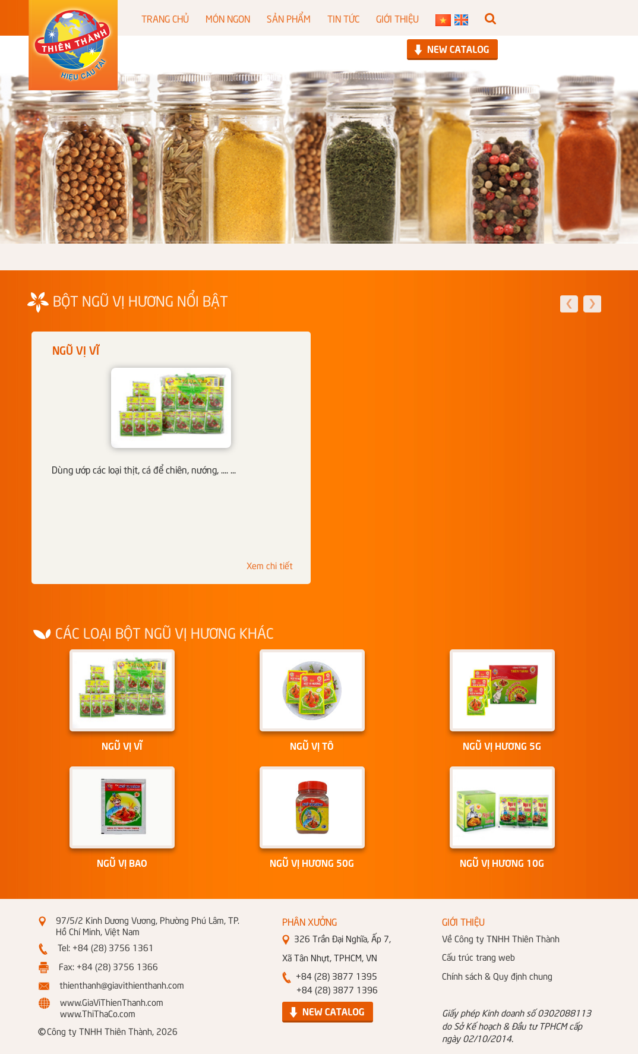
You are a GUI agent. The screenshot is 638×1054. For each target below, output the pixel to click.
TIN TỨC (343, 17)
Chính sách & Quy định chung (497, 976)
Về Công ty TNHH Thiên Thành (501, 938)
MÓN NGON (228, 17)
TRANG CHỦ (165, 17)
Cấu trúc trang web (478, 957)
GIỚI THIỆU (397, 17)
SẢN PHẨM (289, 17)
